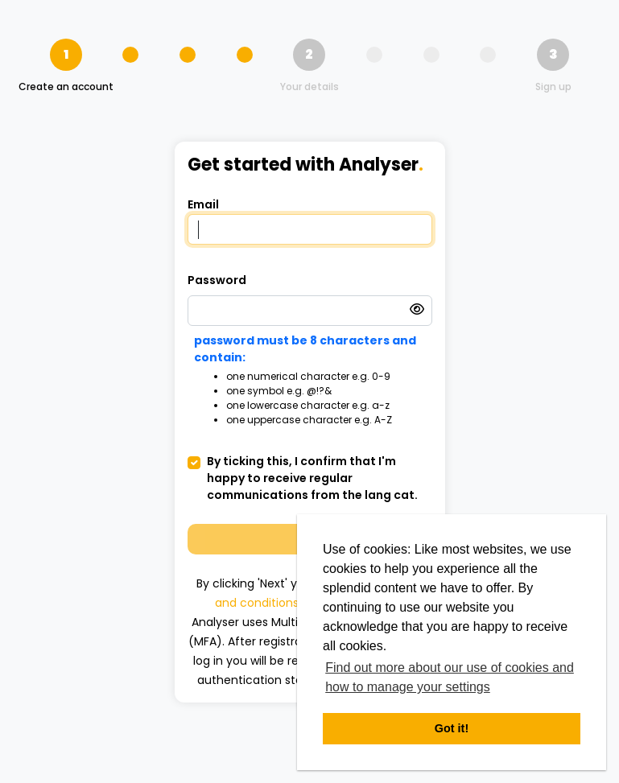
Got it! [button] (451, 728)
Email (203, 204)
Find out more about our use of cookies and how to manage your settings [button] (449, 677)
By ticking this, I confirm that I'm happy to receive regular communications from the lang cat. (312, 478)
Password (217, 280)
